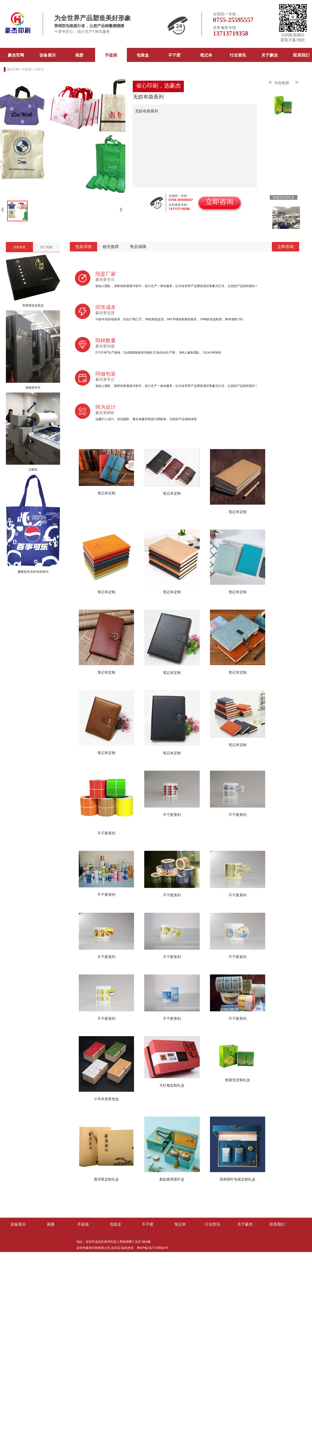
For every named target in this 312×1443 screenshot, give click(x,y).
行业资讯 (238, 55)
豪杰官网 (16, 55)
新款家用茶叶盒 (171, 1179)
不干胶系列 (106, 833)
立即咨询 (285, 246)
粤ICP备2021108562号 (152, 1248)
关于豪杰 (269, 55)
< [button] (270, 82)
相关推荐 (111, 246)
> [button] (297, 82)
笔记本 (206, 55)
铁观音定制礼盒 (237, 1080)
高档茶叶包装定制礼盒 (237, 1179)
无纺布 (39, 69)
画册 (79, 55)
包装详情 (83, 246)
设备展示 (47, 55)
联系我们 (277, 1224)
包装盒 (143, 55)
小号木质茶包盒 (106, 1099)
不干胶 (174, 55)
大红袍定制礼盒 (171, 1085)
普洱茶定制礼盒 (106, 1179)
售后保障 (138, 246)
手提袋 (111, 55)
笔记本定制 (106, 493)
